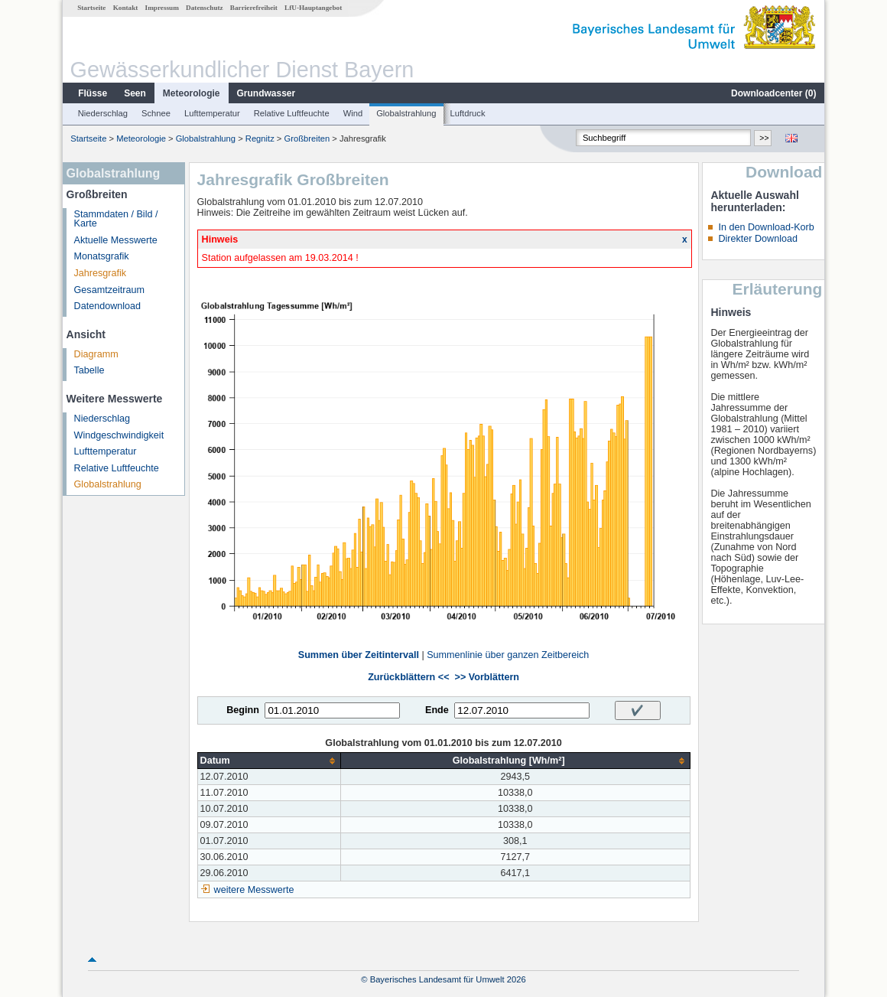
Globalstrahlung (406, 113)
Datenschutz (204, 7)
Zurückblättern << (408, 677)
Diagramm (96, 354)
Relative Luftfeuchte (292, 113)
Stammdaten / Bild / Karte (116, 219)
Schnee (156, 113)
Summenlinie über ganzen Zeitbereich (508, 655)
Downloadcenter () (773, 93)
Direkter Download (758, 238)
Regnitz (260, 138)
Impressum (162, 7)
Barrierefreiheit (254, 7)
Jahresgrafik (100, 273)
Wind (353, 113)
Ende (437, 710)
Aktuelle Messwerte (116, 240)
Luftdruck (468, 113)
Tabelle (89, 370)
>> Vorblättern (487, 677)
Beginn (242, 710)
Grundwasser (266, 93)
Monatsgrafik (101, 256)
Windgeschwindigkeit (119, 435)
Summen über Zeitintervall (358, 655)
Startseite (91, 7)
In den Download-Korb (766, 227)
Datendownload (107, 306)
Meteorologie (191, 93)
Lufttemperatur (212, 113)
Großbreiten (307, 138)
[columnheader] (268, 761)
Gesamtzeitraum (109, 290)
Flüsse (92, 93)
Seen (135, 93)
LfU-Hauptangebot (313, 7)
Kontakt (125, 7)
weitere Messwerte (254, 890)
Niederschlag (103, 113)
